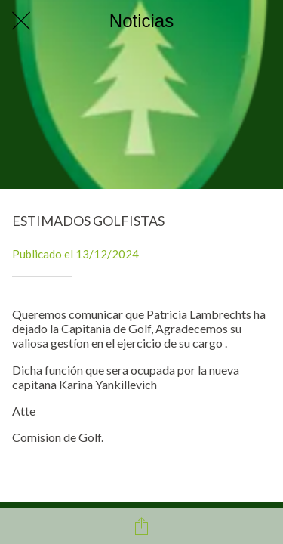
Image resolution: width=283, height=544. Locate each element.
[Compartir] (142, 526)
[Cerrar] (21, 21)
